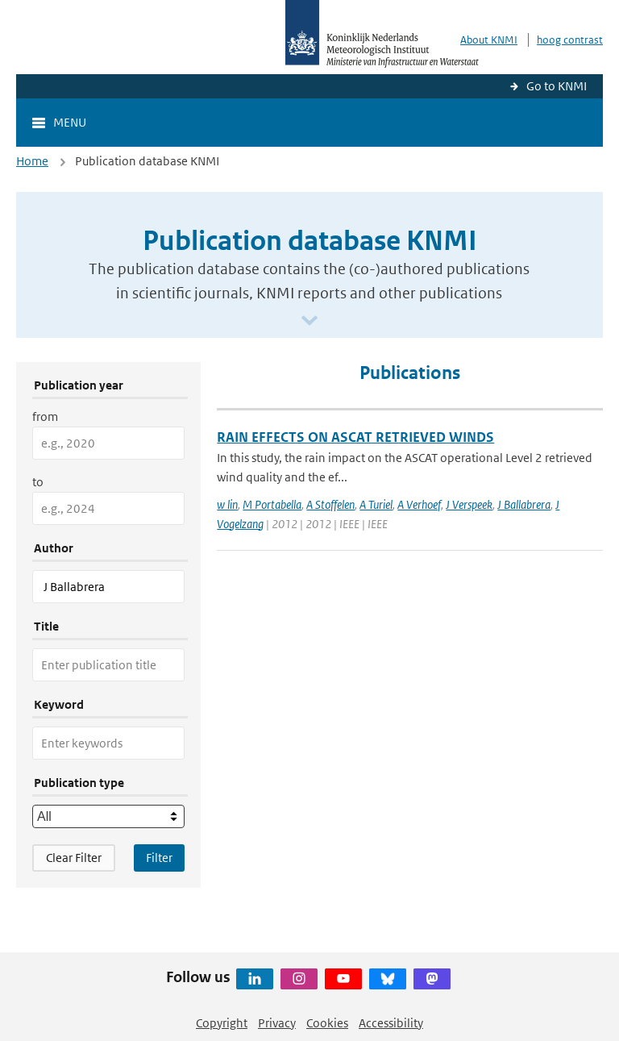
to (38, 481)
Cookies (327, 1023)
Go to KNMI (556, 86)
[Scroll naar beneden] (309, 321)
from (45, 416)
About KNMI (488, 40)
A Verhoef (419, 504)
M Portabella (272, 504)
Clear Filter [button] (74, 857)
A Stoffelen (330, 504)
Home (32, 161)
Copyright (221, 1023)
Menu (69, 122)
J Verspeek (469, 504)
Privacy (277, 1023)
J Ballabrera (523, 504)
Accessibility (391, 1023)
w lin (227, 504)
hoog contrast (570, 40)
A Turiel (376, 504)
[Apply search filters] (159, 858)
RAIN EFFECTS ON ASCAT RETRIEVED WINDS (355, 437)
